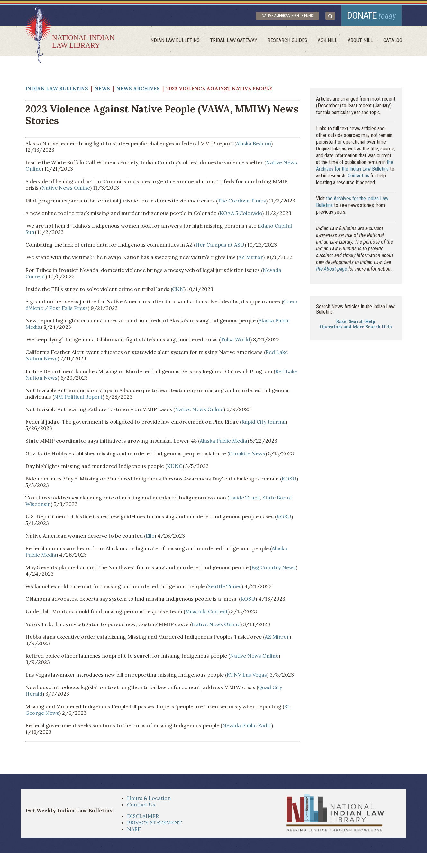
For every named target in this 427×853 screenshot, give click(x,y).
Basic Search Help (355, 321)
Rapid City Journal (263, 421)
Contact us (358, 176)
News (102, 88)
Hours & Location (149, 798)
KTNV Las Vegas (247, 674)
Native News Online (65, 187)
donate (371, 15)
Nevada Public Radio (246, 725)
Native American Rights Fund (287, 15)
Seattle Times (224, 586)
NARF (134, 829)
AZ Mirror (250, 257)
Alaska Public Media (223, 440)
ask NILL (327, 40)
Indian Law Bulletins (174, 40)
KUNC (174, 466)
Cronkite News (247, 453)
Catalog (392, 40)
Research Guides (287, 40)
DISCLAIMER (143, 816)
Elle (150, 536)
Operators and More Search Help (356, 326)
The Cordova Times (242, 200)
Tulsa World (235, 339)
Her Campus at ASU (219, 244)
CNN (178, 289)
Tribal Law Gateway (233, 40)
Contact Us (141, 804)
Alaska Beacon (253, 143)
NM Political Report (78, 396)
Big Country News (273, 567)
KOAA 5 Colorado (241, 213)
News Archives (138, 88)
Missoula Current (206, 611)
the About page (331, 269)
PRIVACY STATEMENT (154, 822)
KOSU (289, 478)
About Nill (360, 40)
